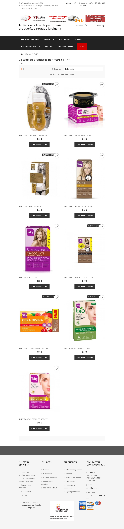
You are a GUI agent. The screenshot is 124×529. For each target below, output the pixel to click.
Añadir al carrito (39, 144)
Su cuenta (70, 462)
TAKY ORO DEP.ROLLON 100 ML (33, 135)
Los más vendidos (50, 477)
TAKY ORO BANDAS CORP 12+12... (79, 277)
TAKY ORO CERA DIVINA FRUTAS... (34, 348)
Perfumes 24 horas (30, 39)
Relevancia (83, 69)
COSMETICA (49, 39)
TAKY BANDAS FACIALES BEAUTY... (34, 419)
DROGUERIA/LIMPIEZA (30, 46)
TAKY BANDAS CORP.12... (30, 277)
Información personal (73, 470)
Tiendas (23, 495)
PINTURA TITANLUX (50, 488)
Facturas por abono (73, 477)
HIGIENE (78, 39)
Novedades (47, 474)
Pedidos (68, 474)
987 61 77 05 (94, 3)
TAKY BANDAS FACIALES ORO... (77, 348)
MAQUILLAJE (64, 39)
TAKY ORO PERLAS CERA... (30, 206)
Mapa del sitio (25, 491)
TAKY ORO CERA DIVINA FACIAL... (78, 135)
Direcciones (70, 481)
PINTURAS (49, 46)
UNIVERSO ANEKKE (66, 46)
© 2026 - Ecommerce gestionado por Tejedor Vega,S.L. (32, 505)
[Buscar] (82, 25)
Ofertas (46, 470)
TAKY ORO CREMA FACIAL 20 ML (78, 206)
